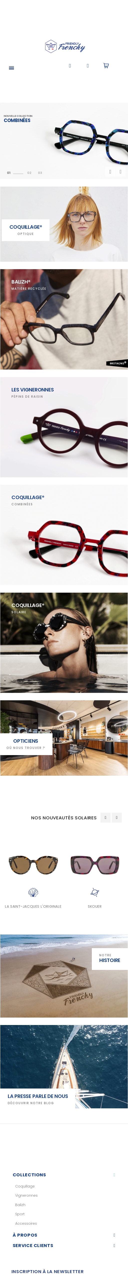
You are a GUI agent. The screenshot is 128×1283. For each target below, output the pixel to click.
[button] (70, 66)
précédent (110, 172)
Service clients (33, 1245)
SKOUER (95, 906)
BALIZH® (20, 281)
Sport (20, 1214)
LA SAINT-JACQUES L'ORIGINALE (33, 906)
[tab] (64, 1175)
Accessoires (26, 1223)
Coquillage (25, 1186)
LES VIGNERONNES (32, 389)
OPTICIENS (25, 741)
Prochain (121, 172)
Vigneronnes (26, 1195)
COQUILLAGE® (27, 497)
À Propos (25, 1235)
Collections (29, 1175)
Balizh (20, 1204)
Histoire (109, 960)
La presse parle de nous (38, 1096)
